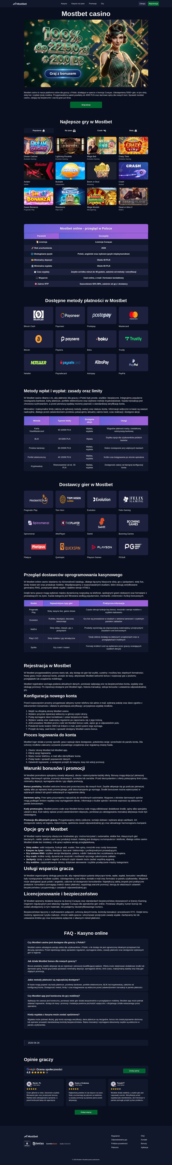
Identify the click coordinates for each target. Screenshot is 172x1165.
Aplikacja (144, 1147)
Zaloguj (142, 4)
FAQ (142, 1136)
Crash (101, 130)
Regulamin (115, 1136)
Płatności (115, 1147)
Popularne (39, 130)
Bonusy (144, 1143)
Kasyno (64, 4)
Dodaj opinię (134, 1071)
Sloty (133, 130)
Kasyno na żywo (78, 4)
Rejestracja (153, 4)
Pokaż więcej (86, 1112)
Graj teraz (86, 105)
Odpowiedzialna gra (119, 1140)
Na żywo (70, 130)
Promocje (93, 4)
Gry (102, 4)
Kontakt (144, 1140)
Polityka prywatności (119, 1143)
